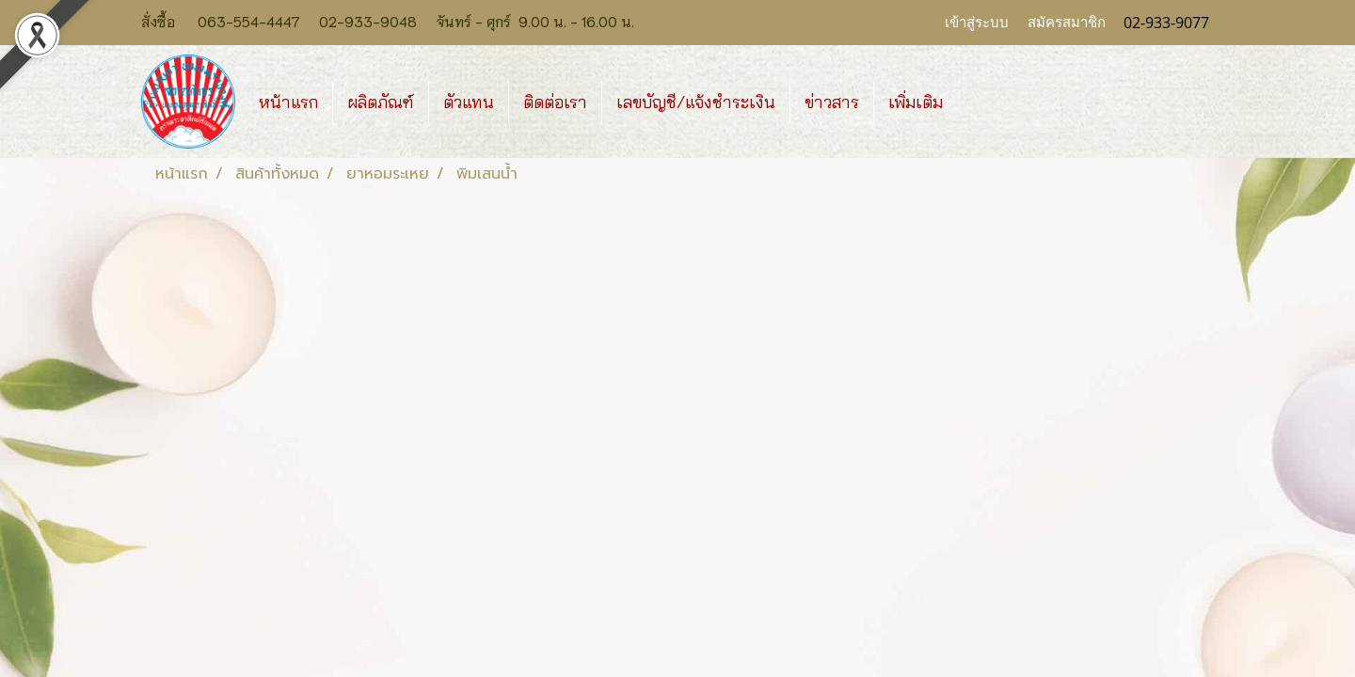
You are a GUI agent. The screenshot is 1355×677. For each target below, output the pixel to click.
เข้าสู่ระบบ (977, 22)
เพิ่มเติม (915, 102)
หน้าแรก (288, 102)
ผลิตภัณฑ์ (380, 102)
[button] (973, 101)
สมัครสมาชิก (1067, 22)
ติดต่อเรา (555, 102)
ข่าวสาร (832, 102)
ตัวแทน (468, 102)
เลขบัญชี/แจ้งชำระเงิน (695, 102)
